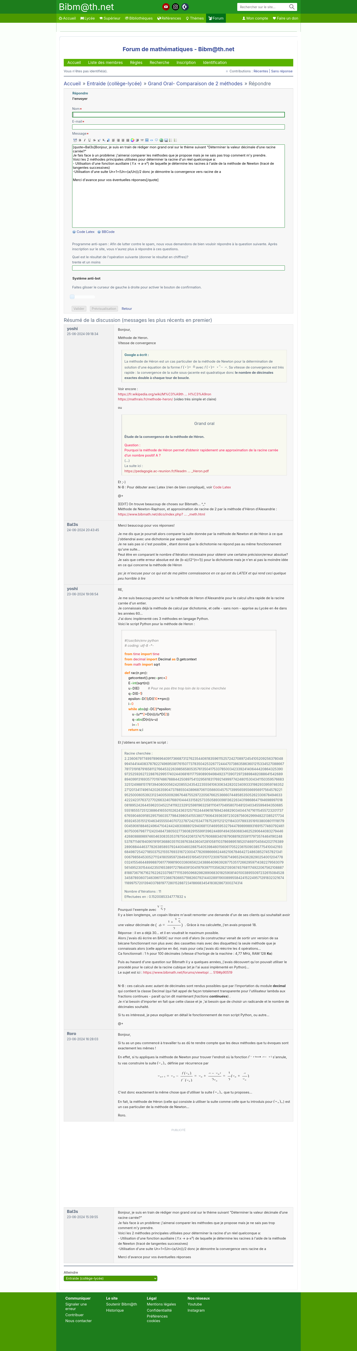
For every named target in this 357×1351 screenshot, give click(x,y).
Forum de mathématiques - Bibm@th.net (179, 49)
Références (169, 18)
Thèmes (195, 18)
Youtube (195, 1304)
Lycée (87, 18)
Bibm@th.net (86, 6)
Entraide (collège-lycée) (114, 83)
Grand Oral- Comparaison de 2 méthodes (195, 83)
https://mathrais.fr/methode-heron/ (145, 399)
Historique (115, 1310)
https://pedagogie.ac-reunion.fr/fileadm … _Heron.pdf (167, 471)
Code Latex (85, 232)
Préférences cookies (157, 1318)
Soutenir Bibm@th (121, 1304)
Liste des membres (105, 62)
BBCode (108, 232)
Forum (216, 18)
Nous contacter (78, 1320)
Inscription (186, 62)
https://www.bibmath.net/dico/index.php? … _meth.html (161, 514)
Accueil (67, 18)
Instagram (196, 1310)
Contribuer (74, 1315)
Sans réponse (282, 71)
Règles (136, 62)
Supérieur (109, 18)
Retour (127, 309)
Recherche (159, 62)
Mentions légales (161, 1304)
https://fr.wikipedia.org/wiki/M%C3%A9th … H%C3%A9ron (164, 394)
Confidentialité (159, 1310)
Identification (215, 62)
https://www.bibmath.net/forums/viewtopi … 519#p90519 (187, 972)
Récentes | (262, 71)
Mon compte (255, 18)
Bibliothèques (139, 18)
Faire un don (285, 18)
